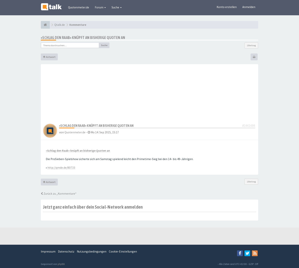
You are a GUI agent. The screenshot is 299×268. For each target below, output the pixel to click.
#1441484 (248, 126)
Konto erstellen (227, 7)
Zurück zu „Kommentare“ (58, 193)
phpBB (61, 264)
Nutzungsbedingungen (91, 251)
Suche (117, 7)
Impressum (48, 251)
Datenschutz (66, 251)
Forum (100, 7)
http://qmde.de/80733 (61, 167)
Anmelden (248, 7)
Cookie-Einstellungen (123, 251)
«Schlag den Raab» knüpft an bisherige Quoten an (83, 37)
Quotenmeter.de (78, 7)
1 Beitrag (251, 45)
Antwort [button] (49, 57)
